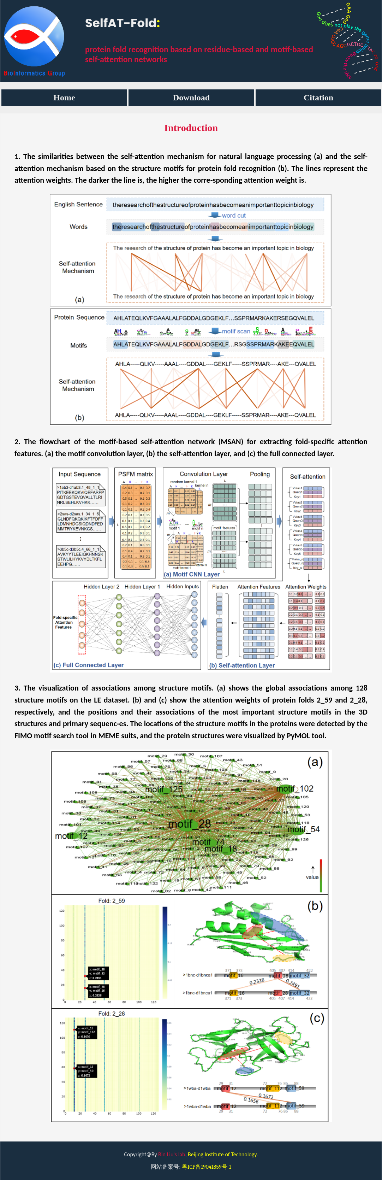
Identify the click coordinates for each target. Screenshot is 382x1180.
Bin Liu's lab (171, 1154)
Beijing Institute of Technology (222, 1154)
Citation (318, 97)
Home (64, 97)
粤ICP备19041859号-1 (206, 1167)
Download (191, 97)
